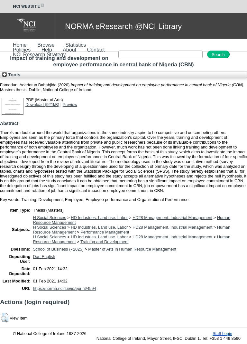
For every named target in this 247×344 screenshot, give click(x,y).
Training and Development (104, 241)
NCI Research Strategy (39, 54)
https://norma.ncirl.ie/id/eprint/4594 (64, 288)
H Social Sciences (49, 217)
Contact (96, 50)
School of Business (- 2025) (58, 249)
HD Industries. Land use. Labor (99, 217)
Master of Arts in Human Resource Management (132, 249)
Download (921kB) (42, 104)
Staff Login (222, 333)
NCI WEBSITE (29, 6)
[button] (4, 317)
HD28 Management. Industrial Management (172, 217)
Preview (70, 104)
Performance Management (104, 232)
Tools (11, 74)
